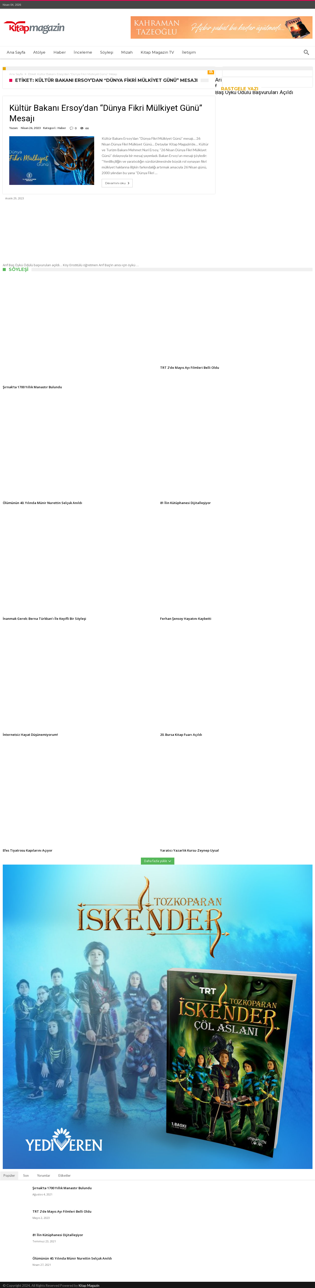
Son (26, 1175)
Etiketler (64, 1175)
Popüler (9, 1175)
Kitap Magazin (89, 1286)
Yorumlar (43, 1175)
